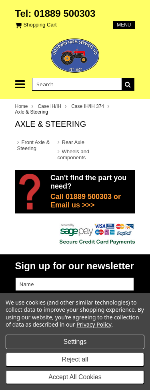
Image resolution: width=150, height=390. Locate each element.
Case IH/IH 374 (87, 106)
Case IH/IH (50, 106)
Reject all (75, 359)
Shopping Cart (40, 25)
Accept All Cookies (75, 377)
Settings (75, 341)
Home (21, 106)
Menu (124, 25)
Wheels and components (74, 154)
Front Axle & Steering (33, 145)
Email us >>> (72, 205)
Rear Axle (73, 142)
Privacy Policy (93, 324)
